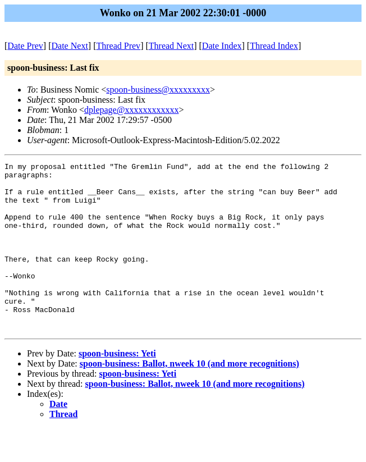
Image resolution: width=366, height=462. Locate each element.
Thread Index (274, 46)
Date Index (222, 46)
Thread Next (171, 46)
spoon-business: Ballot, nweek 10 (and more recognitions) (189, 397)
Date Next (70, 46)
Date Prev (25, 46)
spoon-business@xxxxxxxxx (158, 89)
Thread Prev (118, 46)
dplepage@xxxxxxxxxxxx (131, 110)
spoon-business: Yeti (117, 387)
